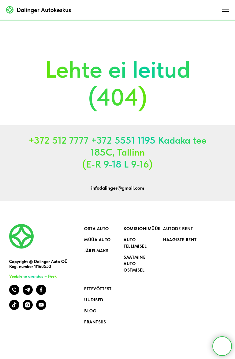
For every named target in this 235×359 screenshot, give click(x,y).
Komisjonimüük (142, 228)
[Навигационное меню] (225, 10)
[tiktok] (14, 308)
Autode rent (178, 228)
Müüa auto (97, 239)
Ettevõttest (98, 288)
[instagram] (28, 308)
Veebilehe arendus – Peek (33, 276)
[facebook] (41, 293)
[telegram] (28, 293)
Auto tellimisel (135, 243)
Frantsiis (95, 321)
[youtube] (41, 308)
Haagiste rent (180, 239)
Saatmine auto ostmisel (134, 263)
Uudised (93, 299)
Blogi (91, 310)
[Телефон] (14, 293)
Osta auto (96, 228)
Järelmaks (96, 250)
